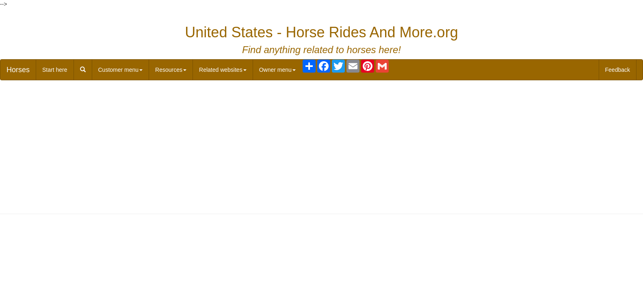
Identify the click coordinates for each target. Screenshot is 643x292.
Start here (54, 70)
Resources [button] (170, 70)
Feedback (617, 70)
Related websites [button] (223, 70)
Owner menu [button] (277, 70)
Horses (18, 70)
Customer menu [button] (120, 70)
